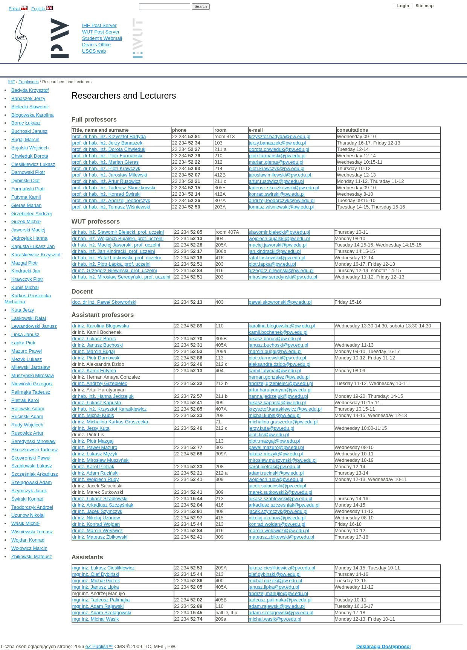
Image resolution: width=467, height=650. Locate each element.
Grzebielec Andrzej (31, 213)
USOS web (94, 51)
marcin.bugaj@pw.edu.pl (275, 351)
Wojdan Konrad (27, 540)
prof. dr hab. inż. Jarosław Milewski (109, 175)
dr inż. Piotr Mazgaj (93, 441)
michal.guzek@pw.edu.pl (275, 580)
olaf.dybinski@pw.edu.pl (275, 574)
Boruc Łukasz (26, 123)
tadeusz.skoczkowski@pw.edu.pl (284, 187)
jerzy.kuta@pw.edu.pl (271, 428)
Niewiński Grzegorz (32, 384)
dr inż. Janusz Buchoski (97, 345)
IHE (10, 68)
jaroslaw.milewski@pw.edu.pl (280, 175)
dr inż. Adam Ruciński (95, 473)
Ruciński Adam (27, 416)
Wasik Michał (25, 523)
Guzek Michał (26, 221)
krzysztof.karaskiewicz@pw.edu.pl (285, 409)
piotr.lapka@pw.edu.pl (272, 264)
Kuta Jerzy (22, 310)
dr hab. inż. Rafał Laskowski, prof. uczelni (116, 257)
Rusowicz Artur (27, 433)
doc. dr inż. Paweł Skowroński (104, 302)
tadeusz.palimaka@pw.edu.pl (280, 600)
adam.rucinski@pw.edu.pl (276, 473)
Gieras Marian (26, 205)
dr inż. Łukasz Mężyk (94, 454)
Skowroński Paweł (30, 458)
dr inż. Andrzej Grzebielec (99, 383)
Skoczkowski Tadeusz (34, 449)
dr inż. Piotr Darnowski (96, 358)
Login (403, 5)
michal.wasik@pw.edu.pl (275, 619)
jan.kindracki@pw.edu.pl (275, 251)
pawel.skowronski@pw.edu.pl (280, 302)
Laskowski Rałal (28, 318)
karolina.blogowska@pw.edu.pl (282, 326)
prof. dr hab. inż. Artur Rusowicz (106, 181)
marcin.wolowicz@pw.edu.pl (279, 530)
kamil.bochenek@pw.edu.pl (278, 332)
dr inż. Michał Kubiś (93, 415)
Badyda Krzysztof (30, 90)
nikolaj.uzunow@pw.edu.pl (277, 518)
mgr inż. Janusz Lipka (95, 587)
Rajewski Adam (27, 408)
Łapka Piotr (23, 343)
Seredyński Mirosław (33, 441)
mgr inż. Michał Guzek (96, 580)
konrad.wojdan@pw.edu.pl (277, 524)
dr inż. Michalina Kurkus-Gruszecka (110, 422)
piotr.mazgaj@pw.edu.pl (274, 441)
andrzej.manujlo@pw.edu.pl (278, 593)
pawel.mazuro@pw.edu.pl (276, 447)
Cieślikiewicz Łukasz (33, 164)
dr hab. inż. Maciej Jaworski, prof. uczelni (116, 245)
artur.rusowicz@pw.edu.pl (276, 181)
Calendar (34, 68)
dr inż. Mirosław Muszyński (101, 460)
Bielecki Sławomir (30, 107)
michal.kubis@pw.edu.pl (274, 415)
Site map (424, 5)
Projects (217, 68)
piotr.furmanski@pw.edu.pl (277, 155)
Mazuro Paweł (26, 351)
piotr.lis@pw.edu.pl (269, 434)
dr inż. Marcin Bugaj (93, 351)
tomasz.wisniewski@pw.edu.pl (281, 207)
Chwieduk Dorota (29, 156)
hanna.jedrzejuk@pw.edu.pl (278, 396)
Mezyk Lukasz (26, 359)
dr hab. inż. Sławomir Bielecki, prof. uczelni (118, 232)
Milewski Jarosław (30, 367)
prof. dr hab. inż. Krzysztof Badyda (109, 136)
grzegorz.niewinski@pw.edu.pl (281, 270)
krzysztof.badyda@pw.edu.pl (279, 136)
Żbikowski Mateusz (31, 556)
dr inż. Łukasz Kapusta (96, 402)
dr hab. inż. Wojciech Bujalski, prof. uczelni (117, 238)
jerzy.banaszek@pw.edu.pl (277, 143)
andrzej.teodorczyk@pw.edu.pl (281, 200)
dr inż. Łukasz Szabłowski (100, 498)
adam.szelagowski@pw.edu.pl (281, 612)
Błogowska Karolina (32, 115)
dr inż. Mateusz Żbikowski (100, 537)
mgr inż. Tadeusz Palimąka (101, 600)
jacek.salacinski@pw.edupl (277, 486)
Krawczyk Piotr (27, 279)
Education (156, 68)
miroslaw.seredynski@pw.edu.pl (283, 277)
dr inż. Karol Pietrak (93, 466)
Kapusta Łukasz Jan (33, 246)
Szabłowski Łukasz (31, 466)
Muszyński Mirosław (32, 375)
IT (269, 68)
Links (287, 68)
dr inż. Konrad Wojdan (96, 524)
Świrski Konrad (27, 499)
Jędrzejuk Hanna (29, 238)
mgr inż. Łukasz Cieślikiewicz (103, 568)
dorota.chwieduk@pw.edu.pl (279, 149)
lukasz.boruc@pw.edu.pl (275, 338)
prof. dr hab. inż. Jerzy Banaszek (107, 143)
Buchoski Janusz (29, 131)
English (42, 8)
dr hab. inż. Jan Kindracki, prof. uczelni (113, 251)
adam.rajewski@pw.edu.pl (277, 606)
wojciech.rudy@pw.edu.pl (276, 479)
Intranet (312, 68)
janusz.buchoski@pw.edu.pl (278, 345)
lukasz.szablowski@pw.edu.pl (280, 498)
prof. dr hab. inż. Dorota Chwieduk (108, 149)
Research (188, 68)
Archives (247, 68)
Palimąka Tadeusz (30, 392)
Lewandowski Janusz (34, 326)
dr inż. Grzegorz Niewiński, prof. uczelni (114, 270)
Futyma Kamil (26, 197)
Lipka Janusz (25, 334)
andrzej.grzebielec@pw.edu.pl (281, 383)
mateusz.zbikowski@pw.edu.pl (281, 537)
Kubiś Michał (25, 287)
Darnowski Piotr (28, 172)
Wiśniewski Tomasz (32, 531)
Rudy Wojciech (27, 425)
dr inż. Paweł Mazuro (94, 447)
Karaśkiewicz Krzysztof (36, 254)
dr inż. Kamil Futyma (94, 370)
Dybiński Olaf (25, 180)
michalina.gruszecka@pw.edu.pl (283, 422)
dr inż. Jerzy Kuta (91, 428)
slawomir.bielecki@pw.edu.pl (279, 232)
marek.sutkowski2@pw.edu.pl (280, 492)
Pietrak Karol (25, 400)
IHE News (65, 68)
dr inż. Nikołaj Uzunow (96, 518)
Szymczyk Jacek (29, 490)
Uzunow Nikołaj (27, 515)
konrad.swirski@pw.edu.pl (277, 194)
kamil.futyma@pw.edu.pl (275, 370)
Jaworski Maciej (28, 230)
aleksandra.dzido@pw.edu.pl (279, 364)
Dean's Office (96, 44)
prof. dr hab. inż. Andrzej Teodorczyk (111, 200)
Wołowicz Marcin (29, 548)
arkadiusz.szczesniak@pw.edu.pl (284, 505)
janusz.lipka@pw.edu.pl (274, 587)
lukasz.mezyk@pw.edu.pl (276, 454)
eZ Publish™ (99, 646)
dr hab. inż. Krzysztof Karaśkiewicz (109, 409)
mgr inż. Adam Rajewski (98, 606)
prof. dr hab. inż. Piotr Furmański (107, 155)
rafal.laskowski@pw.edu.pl (277, 257)
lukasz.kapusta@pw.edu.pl (277, 402)
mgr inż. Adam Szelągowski (101, 612)
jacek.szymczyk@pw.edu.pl (278, 511)
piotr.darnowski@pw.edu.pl (277, 358)
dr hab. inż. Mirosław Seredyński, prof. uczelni (121, 277)
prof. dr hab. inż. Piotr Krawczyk (106, 168)
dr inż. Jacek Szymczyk (97, 511)
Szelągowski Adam (31, 482)
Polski (18, 8)
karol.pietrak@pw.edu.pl (274, 466)
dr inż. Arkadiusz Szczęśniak (102, 505)
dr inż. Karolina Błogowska (100, 326)
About (93, 68)
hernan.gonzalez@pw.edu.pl (279, 377)
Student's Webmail (102, 38)
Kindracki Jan (25, 271)
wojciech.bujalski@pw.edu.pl (279, 238)
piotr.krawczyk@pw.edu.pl (276, 168)
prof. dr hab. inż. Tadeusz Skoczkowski (113, 187)
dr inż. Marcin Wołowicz (97, 530)
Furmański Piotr (28, 189)
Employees (122, 68)
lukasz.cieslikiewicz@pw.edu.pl (282, 568)
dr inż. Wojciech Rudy (95, 479)
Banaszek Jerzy (28, 98)
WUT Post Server (100, 32)
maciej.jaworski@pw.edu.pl (278, 245)
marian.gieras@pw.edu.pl (276, 162)
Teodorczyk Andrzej (32, 507)
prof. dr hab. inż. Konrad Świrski (106, 194)
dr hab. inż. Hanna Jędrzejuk (103, 396)
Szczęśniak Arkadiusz (34, 474)
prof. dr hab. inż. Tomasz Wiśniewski (111, 207)
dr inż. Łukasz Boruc (94, 338)
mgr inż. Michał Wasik (95, 619)
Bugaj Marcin (25, 139)
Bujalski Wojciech (30, 148)
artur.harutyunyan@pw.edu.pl (280, 390)
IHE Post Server (99, 25)
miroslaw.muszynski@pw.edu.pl (282, 460)
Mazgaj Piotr (24, 263)
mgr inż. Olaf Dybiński (95, 574)
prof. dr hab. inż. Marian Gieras (105, 162)
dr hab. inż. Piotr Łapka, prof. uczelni (111, 264)
